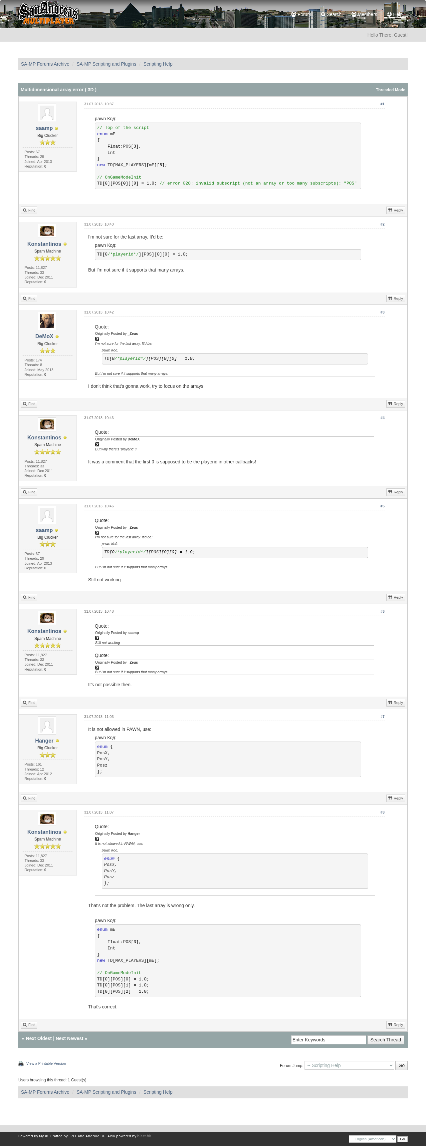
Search (331, 14)
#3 (382, 312)
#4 (382, 418)
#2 (382, 224)
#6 (382, 611)
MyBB (43, 1136)
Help (395, 14)
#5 (382, 506)
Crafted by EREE (63, 1136)
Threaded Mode (390, 90)
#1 (382, 104)
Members (364, 14)
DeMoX (44, 336)
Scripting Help (157, 64)
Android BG (96, 1136)
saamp (44, 128)
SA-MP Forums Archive (45, 64)
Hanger (44, 741)
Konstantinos (44, 244)
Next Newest (69, 1038)
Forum (301, 14)
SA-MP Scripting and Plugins (106, 64)
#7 (382, 717)
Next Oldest (39, 1038)
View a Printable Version (46, 1063)
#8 (382, 812)
